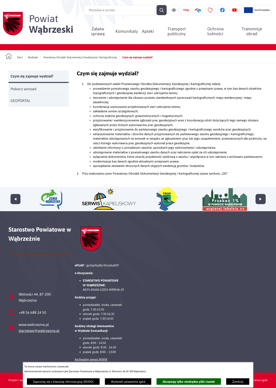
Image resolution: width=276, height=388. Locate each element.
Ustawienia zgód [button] (256, 380)
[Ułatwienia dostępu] (174, 10)
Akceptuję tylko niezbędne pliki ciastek (189, 381)
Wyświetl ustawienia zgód (128, 381)
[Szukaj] (162, 10)
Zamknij (237, 381)
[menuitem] (97, 31)
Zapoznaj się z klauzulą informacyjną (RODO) (63, 381)
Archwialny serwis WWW (91, 359)
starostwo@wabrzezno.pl (39, 331)
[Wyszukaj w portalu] (125, 10)
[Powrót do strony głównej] (13, 56)
